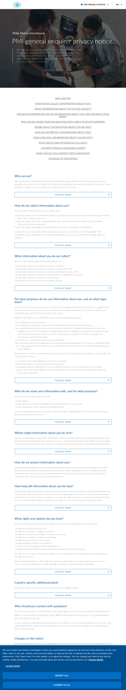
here (58, 614)
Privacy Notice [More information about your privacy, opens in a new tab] (96, 661)
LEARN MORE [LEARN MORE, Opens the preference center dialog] (13, 668)
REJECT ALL (62, 677)
